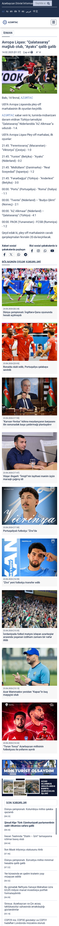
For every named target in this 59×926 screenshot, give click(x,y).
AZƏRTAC (27, 97)
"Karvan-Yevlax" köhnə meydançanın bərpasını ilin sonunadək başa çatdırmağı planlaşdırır (29, 423)
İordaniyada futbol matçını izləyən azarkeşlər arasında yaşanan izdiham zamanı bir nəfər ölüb (28, 637)
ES (23, 11)
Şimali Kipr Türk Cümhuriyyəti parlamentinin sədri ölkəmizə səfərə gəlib (29, 824)
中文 (35, 11)
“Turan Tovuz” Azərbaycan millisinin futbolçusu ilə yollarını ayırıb (23, 748)
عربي (28, 11)
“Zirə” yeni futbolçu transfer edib (21, 582)
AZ (3, 11)
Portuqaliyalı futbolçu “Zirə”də (20, 530)
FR (19, 11)
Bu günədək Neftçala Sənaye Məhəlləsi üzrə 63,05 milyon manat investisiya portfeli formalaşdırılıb (28, 890)
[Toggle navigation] (53, 22)
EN (11, 11)
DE (15, 11)
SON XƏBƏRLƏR (16, 802)
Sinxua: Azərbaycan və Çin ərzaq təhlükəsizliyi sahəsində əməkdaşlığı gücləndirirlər (24, 906)
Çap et (28, 52)
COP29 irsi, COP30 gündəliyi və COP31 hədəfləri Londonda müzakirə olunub (25, 922)
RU (7, 11)
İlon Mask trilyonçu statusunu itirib (23, 849)
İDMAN (7, 32)
